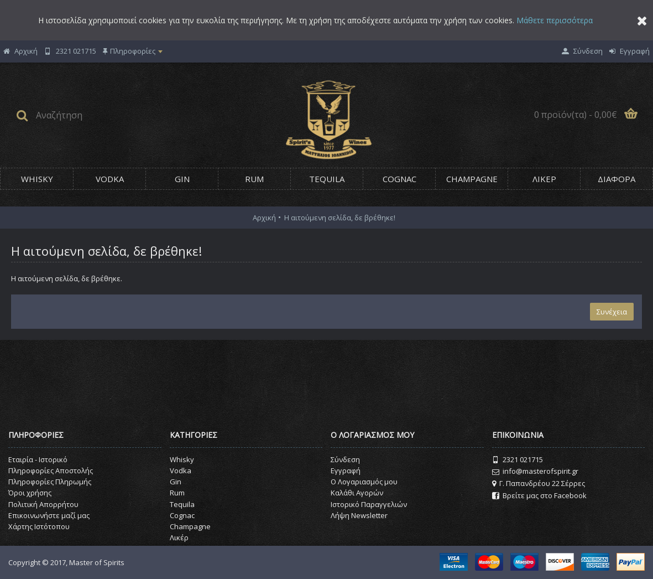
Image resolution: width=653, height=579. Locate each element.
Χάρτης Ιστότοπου (39, 526)
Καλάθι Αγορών (357, 493)
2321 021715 (517, 459)
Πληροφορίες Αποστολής (50, 470)
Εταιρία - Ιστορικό (37, 459)
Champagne (190, 526)
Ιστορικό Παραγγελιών (369, 504)
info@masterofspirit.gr (535, 471)
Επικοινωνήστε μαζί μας (49, 515)
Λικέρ (179, 537)
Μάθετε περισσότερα (554, 20)
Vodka (180, 470)
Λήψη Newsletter (359, 515)
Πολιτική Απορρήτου (43, 504)
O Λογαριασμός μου (364, 482)
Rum (177, 493)
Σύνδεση (345, 459)
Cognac (182, 515)
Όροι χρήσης (29, 493)
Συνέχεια (612, 312)
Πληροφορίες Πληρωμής (49, 482)
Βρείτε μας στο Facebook (539, 495)
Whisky (182, 459)
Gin (175, 482)
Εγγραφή (346, 470)
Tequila (182, 504)
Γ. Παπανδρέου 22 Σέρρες (538, 483)
